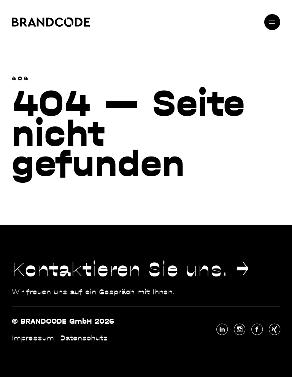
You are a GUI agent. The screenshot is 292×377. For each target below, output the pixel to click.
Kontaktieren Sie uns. (120, 269)
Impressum (33, 338)
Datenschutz (84, 338)
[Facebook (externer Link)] (257, 330)
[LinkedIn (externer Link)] (222, 330)
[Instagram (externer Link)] (239, 330)
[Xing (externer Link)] (274, 330)
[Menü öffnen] (272, 22)
